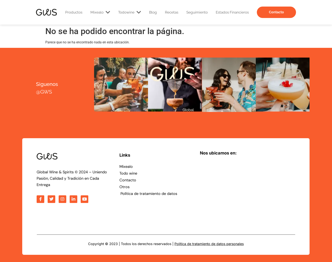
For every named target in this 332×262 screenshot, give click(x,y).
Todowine (129, 12)
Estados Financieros (232, 12)
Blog (153, 12)
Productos (73, 12)
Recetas (171, 12)
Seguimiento (197, 12)
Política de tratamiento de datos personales (209, 244)
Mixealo (100, 12)
